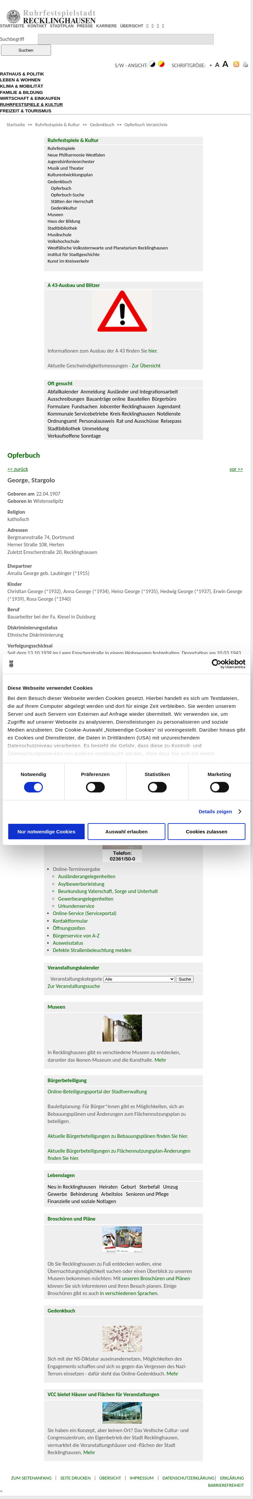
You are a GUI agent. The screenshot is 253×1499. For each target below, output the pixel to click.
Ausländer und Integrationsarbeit (142, 392)
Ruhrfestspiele (61, 148)
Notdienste (169, 414)
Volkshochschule (63, 241)
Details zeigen (215, 811)
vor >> (236, 469)
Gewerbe (57, 1194)
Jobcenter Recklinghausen (127, 406)
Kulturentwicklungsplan (70, 175)
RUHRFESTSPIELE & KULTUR (31, 104)
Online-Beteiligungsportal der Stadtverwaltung (97, 1091)
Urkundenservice (76, 906)
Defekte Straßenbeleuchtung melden (92, 950)
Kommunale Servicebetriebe (77, 414)
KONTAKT (37, 26)
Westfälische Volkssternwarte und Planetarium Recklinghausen (107, 248)
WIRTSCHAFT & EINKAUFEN (30, 98)
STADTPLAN (62, 26)
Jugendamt (169, 406)
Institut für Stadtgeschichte (73, 254)
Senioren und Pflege (147, 1194)
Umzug (170, 1187)
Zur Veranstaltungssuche (73, 986)
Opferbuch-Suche (67, 195)
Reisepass (171, 421)
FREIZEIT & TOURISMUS (25, 110)
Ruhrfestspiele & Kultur (57, 125)
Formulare (58, 406)
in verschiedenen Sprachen (128, 1293)
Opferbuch (61, 188)
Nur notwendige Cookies (46, 831)
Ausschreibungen (65, 399)
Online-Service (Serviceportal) (84, 913)
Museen (55, 214)
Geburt (128, 1187)
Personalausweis (96, 421)
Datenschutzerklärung (188, 1478)
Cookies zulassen (206, 831)
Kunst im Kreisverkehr (68, 261)
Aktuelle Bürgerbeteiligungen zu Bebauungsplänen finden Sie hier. (117, 1136)
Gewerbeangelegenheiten (85, 899)
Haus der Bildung (63, 221)
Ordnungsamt (62, 421)
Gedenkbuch (102, 125)
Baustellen (138, 399)
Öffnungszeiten (69, 928)
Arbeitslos (112, 1194)
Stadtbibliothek (62, 228)
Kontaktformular (70, 921)
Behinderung (84, 1194)
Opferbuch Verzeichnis (146, 125)
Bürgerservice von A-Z (76, 936)
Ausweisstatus (68, 943)
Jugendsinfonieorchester (71, 161)
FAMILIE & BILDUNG (21, 92)
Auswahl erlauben (126, 831)
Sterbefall (149, 1187)
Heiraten (108, 1187)
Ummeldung (95, 428)
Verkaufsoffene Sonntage (74, 436)
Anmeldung (93, 392)
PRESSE (85, 26)
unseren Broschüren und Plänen (156, 1278)
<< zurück (18, 469)
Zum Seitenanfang (31, 1478)
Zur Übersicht (146, 365)
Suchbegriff (12, 39)
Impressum (142, 1478)
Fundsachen (85, 406)
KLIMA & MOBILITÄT (21, 86)
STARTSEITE (12, 26)
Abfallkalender (62, 392)
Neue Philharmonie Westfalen (76, 155)
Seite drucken (75, 1478)
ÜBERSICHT (131, 26)
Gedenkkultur (64, 208)
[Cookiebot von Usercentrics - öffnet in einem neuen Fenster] (216, 664)
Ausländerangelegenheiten (86, 876)
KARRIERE (106, 26)
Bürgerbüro (164, 399)
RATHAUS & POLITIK (22, 74)
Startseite (16, 125)
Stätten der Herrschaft (72, 201)
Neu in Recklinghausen (71, 1187)
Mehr (160, 1060)
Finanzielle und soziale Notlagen (81, 1201)
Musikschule (59, 235)
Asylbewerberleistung (81, 884)
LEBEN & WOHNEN (20, 79)
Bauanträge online (106, 399)
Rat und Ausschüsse (137, 421)
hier (152, 351)
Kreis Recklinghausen (132, 414)
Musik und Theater (65, 168)
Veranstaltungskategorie (76, 979)
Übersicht (110, 1478)
